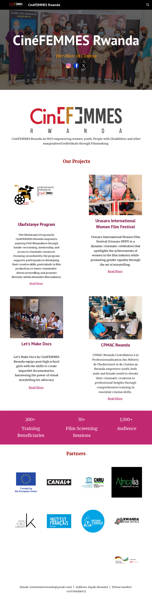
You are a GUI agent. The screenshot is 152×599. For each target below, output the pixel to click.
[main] (76, 40)
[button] (148, 5)
